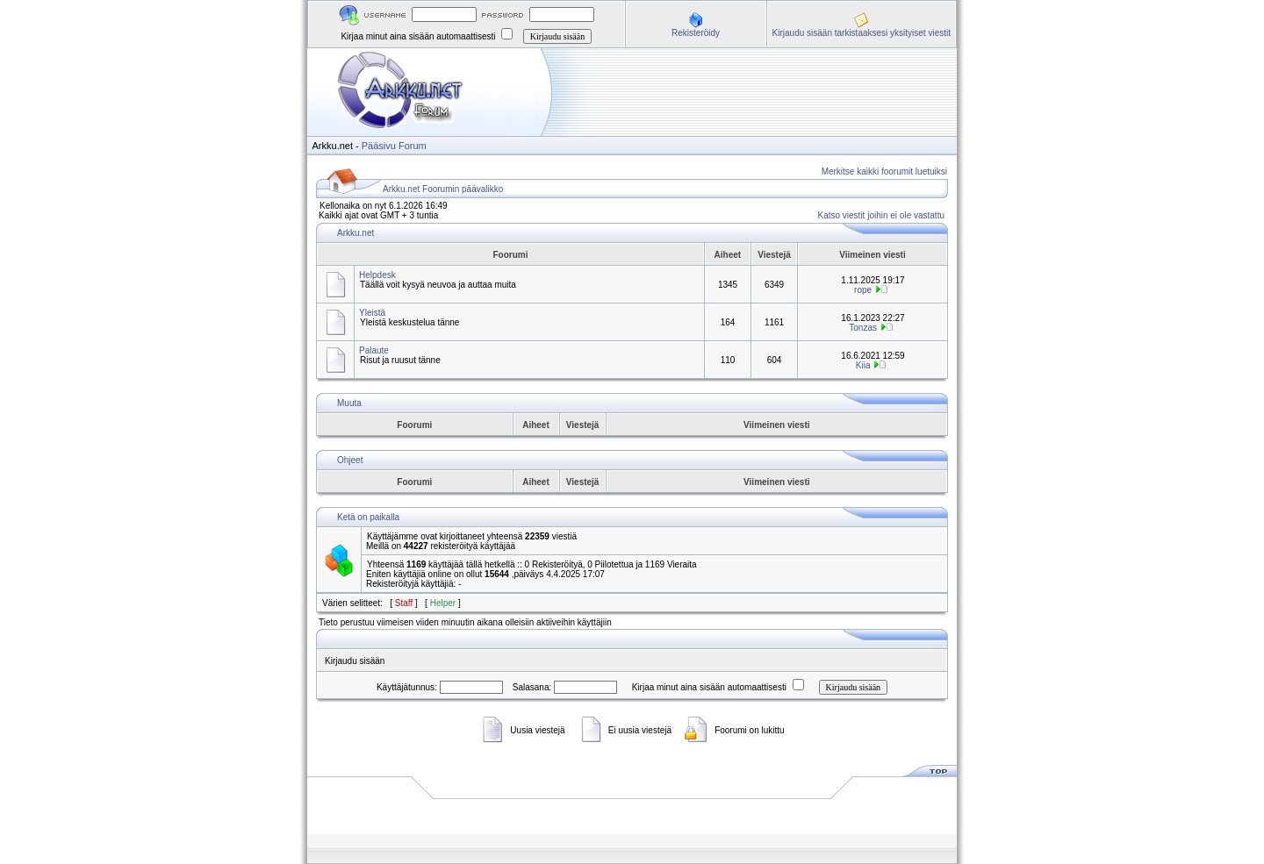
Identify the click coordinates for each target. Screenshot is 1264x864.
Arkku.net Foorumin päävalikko (443, 189)
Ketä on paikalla (368, 517)
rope (863, 290)
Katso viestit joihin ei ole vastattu (880, 215)
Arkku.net (355, 233)
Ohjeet (350, 460)
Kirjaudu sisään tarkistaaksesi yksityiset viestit (861, 33)
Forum (413, 145)
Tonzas (863, 327)
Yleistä (372, 313)
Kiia (863, 365)
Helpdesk (377, 275)
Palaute (374, 350)
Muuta (349, 403)
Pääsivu (379, 145)
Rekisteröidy (696, 33)
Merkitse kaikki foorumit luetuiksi (884, 171)
